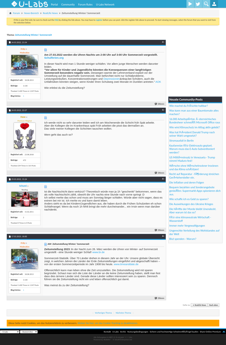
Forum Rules (85, 4)
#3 (163, 179)
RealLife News (50, 13)
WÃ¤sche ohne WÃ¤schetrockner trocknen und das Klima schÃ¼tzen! (193, 167)
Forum (16, 13)
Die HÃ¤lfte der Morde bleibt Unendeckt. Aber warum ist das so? (192, 210)
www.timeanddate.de (126, 264)
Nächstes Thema (123, 312)
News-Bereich (31, 13)
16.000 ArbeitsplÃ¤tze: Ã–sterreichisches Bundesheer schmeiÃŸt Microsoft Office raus (194, 120)
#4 (163, 236)
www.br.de (98, 252)
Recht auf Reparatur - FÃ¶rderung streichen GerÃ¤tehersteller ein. (194, 175)
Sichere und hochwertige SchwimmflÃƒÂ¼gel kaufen (174, 331)
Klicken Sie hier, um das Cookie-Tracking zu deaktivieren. (108, 323)
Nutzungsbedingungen (137, 331)
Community (68, 4)
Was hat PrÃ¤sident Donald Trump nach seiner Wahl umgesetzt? (192, 134)
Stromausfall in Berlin (181, 140)
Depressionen (111, 78)
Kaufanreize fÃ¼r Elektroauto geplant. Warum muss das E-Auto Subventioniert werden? (192, 149)
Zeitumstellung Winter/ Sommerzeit (33, 34)
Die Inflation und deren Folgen (186, 182)
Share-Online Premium (210, 331)
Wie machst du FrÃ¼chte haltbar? (188, 105)
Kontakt (107, 331)
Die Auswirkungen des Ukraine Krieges (191, 204)
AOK (158, 81)
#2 (163, 110)
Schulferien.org (54, 57)
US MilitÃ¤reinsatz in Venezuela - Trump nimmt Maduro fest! (192, 159)
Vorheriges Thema (103, 312)
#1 (163, 42)
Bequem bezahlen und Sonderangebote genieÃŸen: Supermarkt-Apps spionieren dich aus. (195, 191)
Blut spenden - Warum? (182, 239)
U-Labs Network (105, 4)
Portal (54, 4)
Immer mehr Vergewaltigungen (187, 225)
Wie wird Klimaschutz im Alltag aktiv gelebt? (194, 127)
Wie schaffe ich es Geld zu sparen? (189, 199)
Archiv (123, 331)
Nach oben (213, 305)
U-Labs (115, 331)
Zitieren (159, 104)
